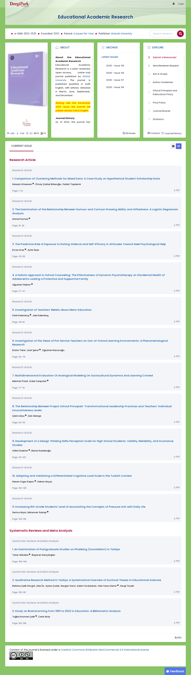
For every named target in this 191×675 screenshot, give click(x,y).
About (65, 47)
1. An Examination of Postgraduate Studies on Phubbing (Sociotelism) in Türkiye (66, 549)
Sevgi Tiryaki (127, 585)
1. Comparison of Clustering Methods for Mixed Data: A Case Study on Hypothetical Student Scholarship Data (86, 178)
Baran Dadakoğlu (41, 450)
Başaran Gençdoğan (43, 554)
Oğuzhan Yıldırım (21, 284)
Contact (154, 133)
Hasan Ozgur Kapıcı (23, 481)
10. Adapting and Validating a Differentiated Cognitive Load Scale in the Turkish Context (72, 476)
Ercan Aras (18, 249)
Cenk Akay (44, 616)
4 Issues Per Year (83, 33)
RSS (178, 637)
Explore (158, 47)
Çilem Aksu (18, 415)
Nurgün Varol (68, 585)
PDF (176, 190)
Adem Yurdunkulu (86, 585)
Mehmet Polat (20, 381)
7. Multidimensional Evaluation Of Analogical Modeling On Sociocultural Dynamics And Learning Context (82, 375)
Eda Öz (40, 585)
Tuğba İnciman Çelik (23, 616)
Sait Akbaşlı (34, 415)
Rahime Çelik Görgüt (23, 585)
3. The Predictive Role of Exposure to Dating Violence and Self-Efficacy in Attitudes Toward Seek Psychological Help (89, 244)
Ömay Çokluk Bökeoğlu (48, 184)
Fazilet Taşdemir (72, 184)
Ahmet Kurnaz (20, 219)
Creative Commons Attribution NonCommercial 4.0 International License (105, 649)
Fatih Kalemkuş (20, 315)
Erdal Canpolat (38, 381)
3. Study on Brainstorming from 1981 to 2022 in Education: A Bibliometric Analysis (66, 611)
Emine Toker (19, 350)
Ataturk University (121, 33)
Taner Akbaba (20, 554)
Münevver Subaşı (37, 512)
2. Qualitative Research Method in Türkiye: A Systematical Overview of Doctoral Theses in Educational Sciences (86, 580)
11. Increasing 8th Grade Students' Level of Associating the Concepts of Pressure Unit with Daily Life (78, 506)
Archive (112, 47)
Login (181, 3)
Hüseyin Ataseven (22, 184)
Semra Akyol (19, 512)
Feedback (177, 671)
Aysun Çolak (52, 585)
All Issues (129, 133)
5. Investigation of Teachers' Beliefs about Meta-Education (52, 310)
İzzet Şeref (33, 350)
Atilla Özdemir (20, 450)
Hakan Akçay (45, 481)
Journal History (171, 133)
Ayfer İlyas (33, 249)
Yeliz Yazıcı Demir (107, 585)
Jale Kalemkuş (41, 315)
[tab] (22, 146)
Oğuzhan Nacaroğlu (53, 350)
